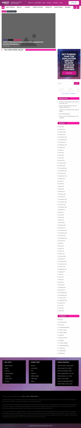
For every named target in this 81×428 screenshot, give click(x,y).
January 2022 (62, 259)
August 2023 (62, 209)
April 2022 (61, 251)
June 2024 (61, 183)
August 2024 (62, 178)
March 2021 (62, 284)
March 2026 (62, 129)
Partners (55, 2)
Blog (44, 2)
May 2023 (61, 217)
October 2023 (62, 204)
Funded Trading (62, 332)
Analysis (19, 7)
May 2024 (61, 186)
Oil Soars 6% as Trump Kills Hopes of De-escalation (68, 117)
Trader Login (34, 378)
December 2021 (63, 261)
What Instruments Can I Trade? (65, 376)
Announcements (63, 322)
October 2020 (62, 297)
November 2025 (63, 139)
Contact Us (33, 373)
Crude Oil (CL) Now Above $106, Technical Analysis (69, 110)
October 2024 (62, 173)
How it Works (34, 368)
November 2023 (63, 202)
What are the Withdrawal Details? (65, 381)
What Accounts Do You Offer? (64, 368)
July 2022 (61, 243)
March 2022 (62, 253)
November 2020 (63, 295)
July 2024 (61, 181)
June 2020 (61, 308)
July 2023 (61, 212)
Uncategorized (62, 350)
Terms (23, 396)
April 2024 (61, 189)
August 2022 (62, 240)
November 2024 (63, 170)
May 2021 (61, 279)
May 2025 (61, 155)
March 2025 (62, 160)
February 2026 (62, 132)
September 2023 (63, 207)
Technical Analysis (63, 343)
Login (60, 2)
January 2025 (62, 165)
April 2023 (61, 220)
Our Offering (37, 2)
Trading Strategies (38, 7)
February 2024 (62, 194)
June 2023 (61, 215)
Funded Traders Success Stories (65, 383)
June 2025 (61, 152)
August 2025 (62, 147)
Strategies (61, 340)
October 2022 (62, 235)
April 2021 (61, 282)
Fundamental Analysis (64, 327)
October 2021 (62, 266)
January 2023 (62, 227)
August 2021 (62, 271)
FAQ (32, 371)
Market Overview (10, 7)
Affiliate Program (35, 376)
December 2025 (63, 137)
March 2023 (62, 222)
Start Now (69, 73)
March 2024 (62, 191)
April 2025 (61, 158)
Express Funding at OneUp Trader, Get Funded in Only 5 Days (68, 106)
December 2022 (63, 230)
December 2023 (63, 199)
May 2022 (61, 248)
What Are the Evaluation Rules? (65, 371)
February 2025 (62, 163)
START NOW (73, 2)
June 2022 (61, 246)
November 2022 (63, 233)
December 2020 (63, 292)
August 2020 (62, 303)
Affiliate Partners (34, 396)
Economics (27, 7)
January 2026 (62, 134)
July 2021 (61, 274)
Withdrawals (62, 353)
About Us (30, 2)
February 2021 (62, 287)
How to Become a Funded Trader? (66, 365)
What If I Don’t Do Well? (63, 378)
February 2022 (62, 256)
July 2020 (61, 305)
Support (49, 2)
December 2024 (63, 168)
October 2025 (62, 142)
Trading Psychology (63, 345)
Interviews (68, 7)
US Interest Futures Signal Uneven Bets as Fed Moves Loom (69, 102)
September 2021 (63, 269)
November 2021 (63, 264)
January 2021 (62, 290)
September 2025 (63, 145)
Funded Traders (58, 7)
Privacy (27, 396)
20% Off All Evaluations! (64, 114)
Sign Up (33, 381)
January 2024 (62, 196)
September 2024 (63, 176)
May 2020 (61, 310)
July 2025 (61, 150)
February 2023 (62, 225)
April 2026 (61, 126)
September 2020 (63, 300)
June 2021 (61, 277)
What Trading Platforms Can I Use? (66, 373)
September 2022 (63, 238)
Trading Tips (48, 7)
